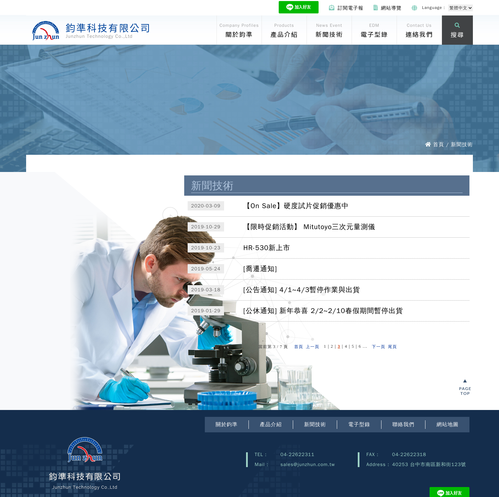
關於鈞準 (227, 424)
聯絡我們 (403, 424)
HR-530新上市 (266, 248)
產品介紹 (271, 424)
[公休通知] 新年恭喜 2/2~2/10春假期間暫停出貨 (323, 310)
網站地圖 (447, 424)
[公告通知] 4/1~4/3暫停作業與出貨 (301, 289)
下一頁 (378, 346)
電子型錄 (359, 424)
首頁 (298, 346)
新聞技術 (315, 424)
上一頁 (312, 346)
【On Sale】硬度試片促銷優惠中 (296, 206)
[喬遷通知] (260, 268)
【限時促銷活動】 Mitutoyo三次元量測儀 (309, 227)
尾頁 (392, 346)
